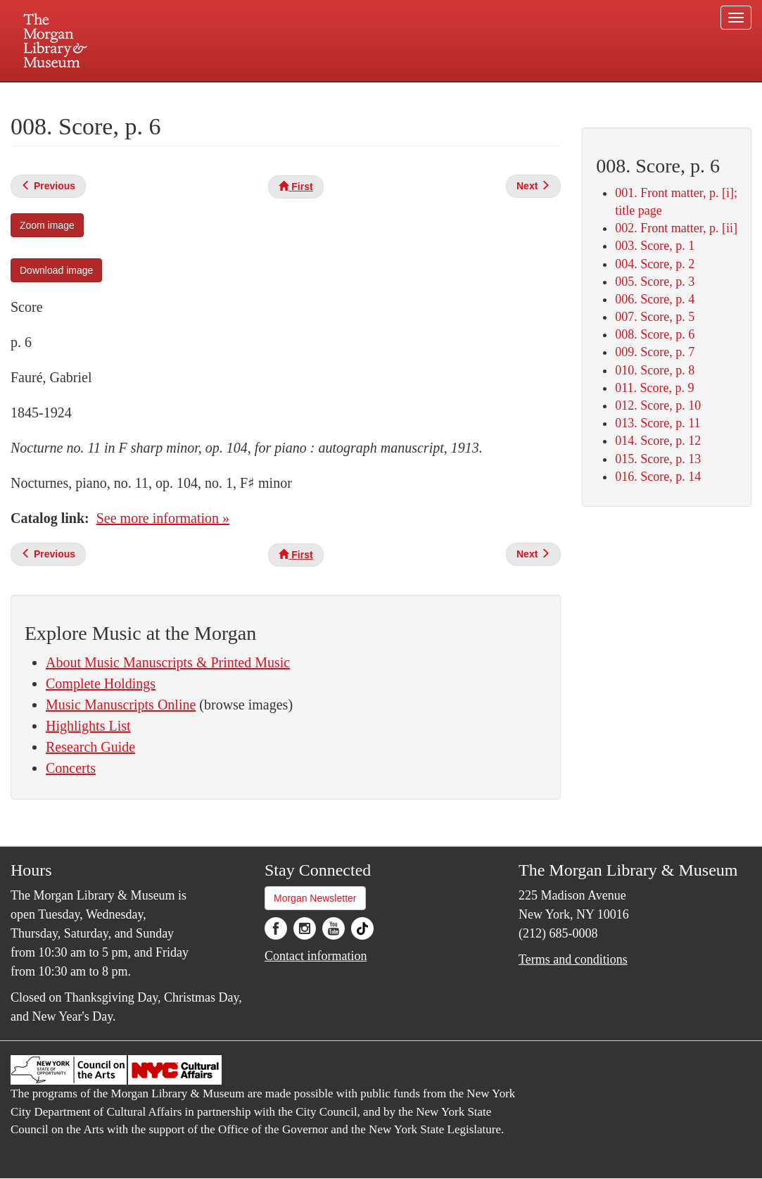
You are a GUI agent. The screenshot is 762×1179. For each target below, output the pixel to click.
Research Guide (90, 747)
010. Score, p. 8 (654, 370)
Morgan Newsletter (315, 898)
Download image (56, 270)
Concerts (71, 768)
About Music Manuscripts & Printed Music (168, 662)
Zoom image (47, 225)
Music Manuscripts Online (121, 704)
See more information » (162, 518)
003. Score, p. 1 (654, 246)
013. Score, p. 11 (657, 423)
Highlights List (88, 725)
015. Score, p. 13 (658, 459)
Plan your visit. (214, 94)
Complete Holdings (100, 683)
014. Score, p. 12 (658, 441)
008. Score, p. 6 (654, 334)
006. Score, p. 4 (654, 299)
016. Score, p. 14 (658, 476)
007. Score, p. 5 (654, 317)
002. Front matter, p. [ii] (676, 228)
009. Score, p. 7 (654, 352)
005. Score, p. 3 (654, 282)
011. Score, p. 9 (654, 388)
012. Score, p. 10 (658, 405)
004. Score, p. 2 (654, 264)
